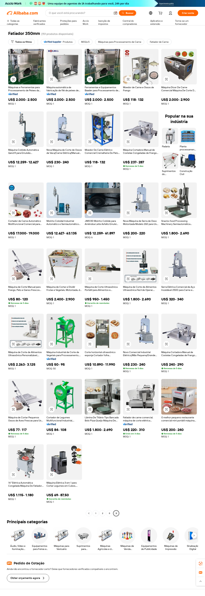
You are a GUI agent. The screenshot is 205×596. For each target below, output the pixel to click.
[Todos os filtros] (21, 42)
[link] (200, 563)
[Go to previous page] (89, 513)
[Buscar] (127, 13)
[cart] (161, 13)
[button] (115, 13)
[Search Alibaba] (80, 13)
